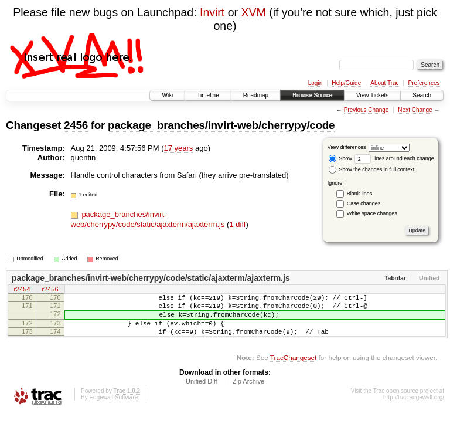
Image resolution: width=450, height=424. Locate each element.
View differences (347, 147)
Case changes (364, 203)
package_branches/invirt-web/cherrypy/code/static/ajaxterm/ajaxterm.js (149, 219)
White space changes (372, 213)
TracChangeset (293, 368)
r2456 (50, 290)
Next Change (415, 110)
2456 (76, 125)
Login (315, 83)
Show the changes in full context (372, 169)
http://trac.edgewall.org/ (413, 408)
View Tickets (372, 95)
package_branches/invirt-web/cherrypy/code (221, 125)
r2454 (21, 290)
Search (421, 95)
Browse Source (312, 95)
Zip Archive (248, 391)
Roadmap (255, 95)
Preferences (424, 83)
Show (340, 158)
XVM (253, 12)
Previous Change (366, 110)
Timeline (208, 95)
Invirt (212, 12)
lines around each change (394, 158)
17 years (178, 148)
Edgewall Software (113, 408)
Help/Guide (346, 83)
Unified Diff (201, 391)
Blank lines (360, 193)
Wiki (167, 95)
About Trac (384, 83)
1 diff (237, 224)
